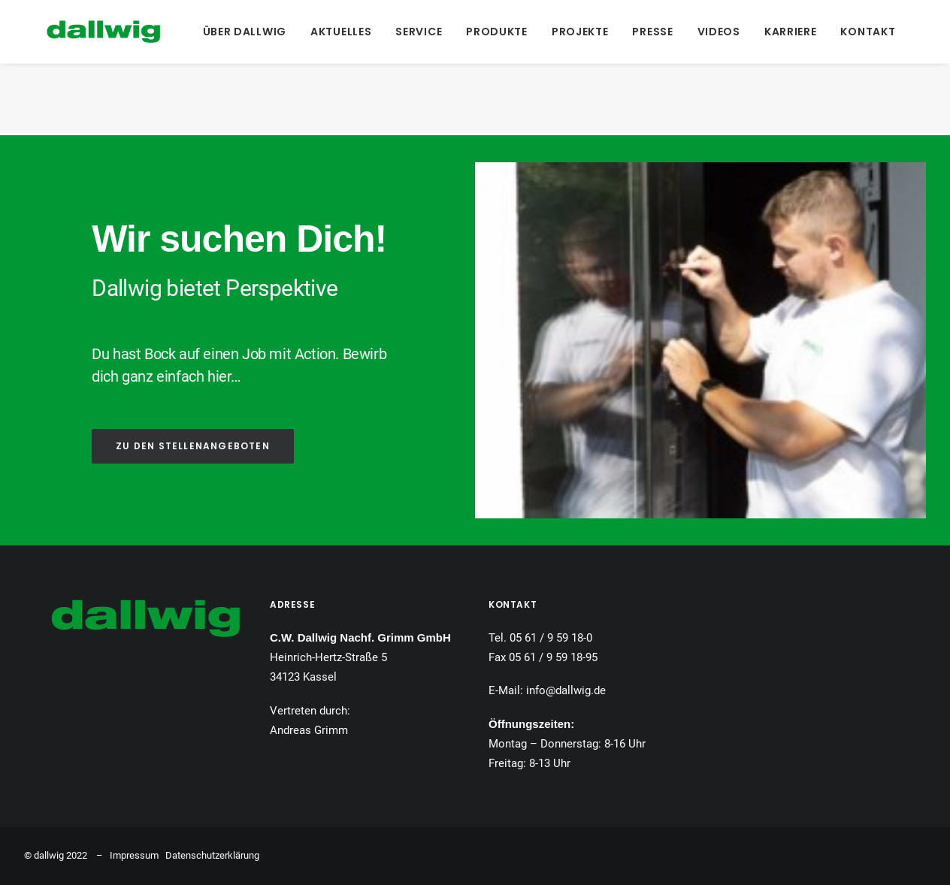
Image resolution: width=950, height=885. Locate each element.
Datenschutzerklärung (212, 855)
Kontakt (860, 31)
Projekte (572, 31)
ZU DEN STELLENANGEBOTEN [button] (193, 445)
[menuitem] (236, 31)
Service (411, 31)
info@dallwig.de (566, 690)
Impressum (134, 855)
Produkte (489, 31)
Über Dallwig (236, 31)
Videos (710, 31)
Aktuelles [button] (332, 31)
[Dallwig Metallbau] (81, 31)
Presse (645, 31)
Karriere (782, 31)
